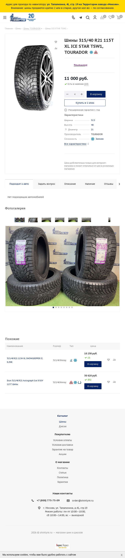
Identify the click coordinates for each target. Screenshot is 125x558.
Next (116, 220)
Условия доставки (62, 444)
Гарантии (62, 481)
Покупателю (62, 434)
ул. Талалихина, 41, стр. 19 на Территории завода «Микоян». (83, 4)
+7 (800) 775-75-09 (48, 500)
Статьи (62, 472)
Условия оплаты (62, 440)
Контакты (62, 467)
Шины (62, 421)
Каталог (62, 415)
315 (93, 120)
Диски (62, 426)
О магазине (62, 462)
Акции (62, 454)
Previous (9, 220)
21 (92, 129)
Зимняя (100, 138)
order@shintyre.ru (83, 500)
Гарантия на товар (62, 449)
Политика (62, 477)
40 (92, 124)
